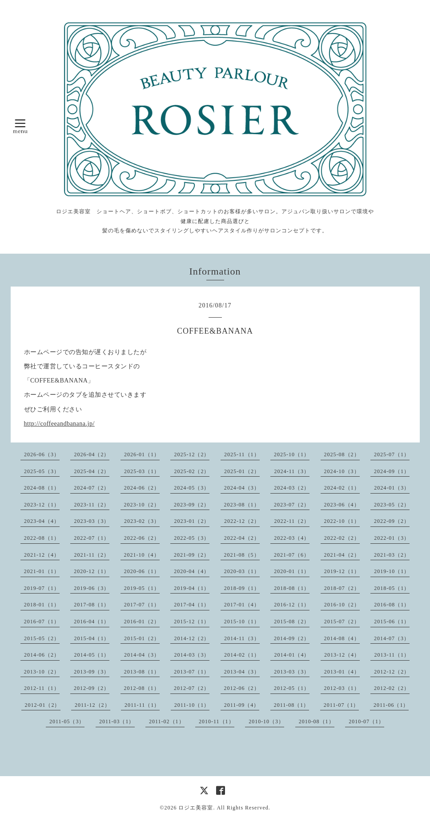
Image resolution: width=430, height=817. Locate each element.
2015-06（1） (392, 621)
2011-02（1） (167, 721)
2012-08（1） (142, 688)
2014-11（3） (242, 638)
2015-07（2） (342, 621)
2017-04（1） (191, 605)
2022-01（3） (392, 538)
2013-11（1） (392, 655)
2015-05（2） (42, 638)
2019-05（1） (142, 588)
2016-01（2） (142, 621)
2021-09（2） (191, 555)
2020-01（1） (291, 571)
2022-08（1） (42, 538)
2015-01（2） (142, 638)
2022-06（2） (142, 538)
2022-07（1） (91, 538)
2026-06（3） (42, 454)
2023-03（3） (91, 521)
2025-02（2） (191, 471)
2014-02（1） (242, 655)
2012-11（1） (42, 688)
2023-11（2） (91, 505)
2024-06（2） (142, 488)
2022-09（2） (392, 521)
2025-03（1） (142, 471)
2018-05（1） (392, 588)
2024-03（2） (291, 488)
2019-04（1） (191, 588)
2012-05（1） (291, 688)
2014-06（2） (42, 655)
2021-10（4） (142, 555)
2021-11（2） (91, 555)
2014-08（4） (342, 638)
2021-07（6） (291, 555)
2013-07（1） (191, 672)
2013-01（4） (342, 672)
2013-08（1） (142, 672)
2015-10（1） (242, 621)
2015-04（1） (91, 638)
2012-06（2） (242, 688)
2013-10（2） (42, 672)
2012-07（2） (191, 688)
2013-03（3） (291, 672)
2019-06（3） (91, 588)
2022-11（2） (291, 521)
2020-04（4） (191, 571)
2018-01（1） (42, 605)
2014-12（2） (191, 638)
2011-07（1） (341, 705)
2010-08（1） (316, 721)
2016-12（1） (291, 605)
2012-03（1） (342, 688)
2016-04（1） (91, 621)
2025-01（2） (242, 471)
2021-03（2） (392, 555)
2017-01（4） (242, 605)
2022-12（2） (242, 521)
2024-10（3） (342, 471)
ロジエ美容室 (195, 808)
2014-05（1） (91, 655)
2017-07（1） (142, 605)
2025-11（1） (242, 454)
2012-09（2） (91, 688)
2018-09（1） (242, 588)
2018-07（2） (342, 588)
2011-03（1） (117, 721)
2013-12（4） (342, 655)
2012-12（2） (392, 672)
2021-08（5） (242, 555)
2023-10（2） (142, 505)
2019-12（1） (342, 571)
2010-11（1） (216, 721)
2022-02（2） (342, 538)
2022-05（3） (191, 538)
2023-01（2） (191, 521)
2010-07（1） (366, 721)
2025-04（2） (91, 471)
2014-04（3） (142, 655)
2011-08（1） (291, 705)
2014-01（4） (291, 655)
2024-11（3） (291, 471)
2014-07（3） (392, 638)
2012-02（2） (392, 688)
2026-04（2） (91, 454)
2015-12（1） (191, 621)
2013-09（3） (91, 672)
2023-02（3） (142, 521)
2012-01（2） (42, 705)
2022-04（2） (242, 538)
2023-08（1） (242, 505)
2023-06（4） (342, 505)
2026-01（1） (142, 454)
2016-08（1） (392, 605)
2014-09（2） (291, 638)
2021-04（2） (342, 555)
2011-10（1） (192, 705)
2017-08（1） (91, 605)
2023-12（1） (42, 505)
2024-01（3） (392, 488)
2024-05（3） (191, 488)
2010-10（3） (266, 721)
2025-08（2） (342, 454)
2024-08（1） (42, 488)
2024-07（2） (91, 488)
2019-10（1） (392, 571)
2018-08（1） (291, 588)
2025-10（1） (291, 454)
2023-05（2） (392, 505)
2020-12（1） (91, 571)
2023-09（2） (191, 505)
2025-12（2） (191, 454)
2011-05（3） (67, 721)
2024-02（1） (342, 488)
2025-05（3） (42, 471)
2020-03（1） (242, 571)
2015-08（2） (291, 621)
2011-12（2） (92, 705)
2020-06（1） (142, 571)
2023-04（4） (42, 521)
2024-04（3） (242, 488)
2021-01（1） (42, 571)
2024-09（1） (392, 471)
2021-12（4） (42, 555)
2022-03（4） (291, 538)
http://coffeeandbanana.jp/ (59, 423)
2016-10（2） (342, 605)
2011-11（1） (142, 705)
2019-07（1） (42, 588)
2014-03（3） (191, 655)
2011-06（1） (391, 705)
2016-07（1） (42, 621)
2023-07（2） (291, 505)
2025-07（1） (392, 454)
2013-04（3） (242, 672)
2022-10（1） (342, 521)
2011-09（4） (242, 705)
